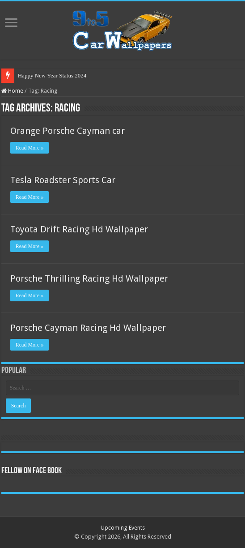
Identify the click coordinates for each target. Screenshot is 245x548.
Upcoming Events (123, 527)
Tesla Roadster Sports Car (62, 180)
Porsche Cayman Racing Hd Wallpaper (88, 327)
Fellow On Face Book (31, 471)
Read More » (30, 148)
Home (12, 90)
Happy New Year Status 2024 (52, 75)
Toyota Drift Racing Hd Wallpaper (79, 229)
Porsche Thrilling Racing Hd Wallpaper (89, 278)
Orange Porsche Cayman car (67, 130)
